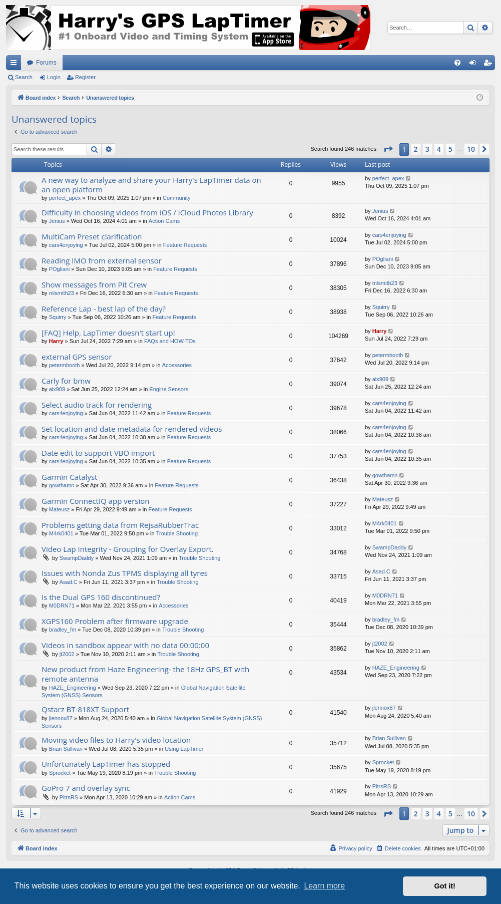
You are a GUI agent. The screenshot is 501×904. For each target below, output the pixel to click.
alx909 (57, 389)
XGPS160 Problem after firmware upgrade (115, 621)
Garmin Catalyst (69, 477)
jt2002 (67, 654)
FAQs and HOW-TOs (170, 341)
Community (177, 198)
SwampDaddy (77, 558)
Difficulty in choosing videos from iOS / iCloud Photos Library (147, 212)
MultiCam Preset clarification (92, 236)
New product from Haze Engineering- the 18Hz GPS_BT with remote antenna (145, 674)
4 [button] (439, 149)
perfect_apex (65, 198)
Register (85, 77)
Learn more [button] (324, 885)
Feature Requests (185, 245)
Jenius (57, 221)
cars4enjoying (66, 245)
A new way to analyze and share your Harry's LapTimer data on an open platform (151, 184)
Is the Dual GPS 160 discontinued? (101, 597)
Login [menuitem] (474, 64)
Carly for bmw (66, 381)
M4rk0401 (61, 533)
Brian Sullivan (66, 749)
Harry (56, 341)
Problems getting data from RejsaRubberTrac (120, 525)
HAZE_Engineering (72, 688)
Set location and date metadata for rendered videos (132, 429)
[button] (387, 149)
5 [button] (450, 149)
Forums (46, 62)
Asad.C (69, 582)
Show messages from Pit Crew (94, 284)
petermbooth (64, 365)
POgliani (59, 269)
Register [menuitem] (489, 64)
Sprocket (60, 773)
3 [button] (427, 149)
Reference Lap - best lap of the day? (104, 309)
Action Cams (164, 221)
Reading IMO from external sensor (102, 260)
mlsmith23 (61, 293)
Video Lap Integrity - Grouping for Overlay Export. (128, 549)
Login (54, 77)
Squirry (58, 317)
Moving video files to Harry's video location (116, 740)
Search (24, 77)
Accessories (177, 365)
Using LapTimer (184, 749)
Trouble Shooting (177, 533)
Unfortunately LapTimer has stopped (106, 764)
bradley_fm (62, 630)
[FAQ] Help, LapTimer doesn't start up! (108, 333)
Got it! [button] (444, 886)
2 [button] (416, 149)
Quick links (15, 64)
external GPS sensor (77, 357)
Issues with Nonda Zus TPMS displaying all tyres (125, 573)
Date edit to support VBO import (98, 453)
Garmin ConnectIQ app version (96, 501)
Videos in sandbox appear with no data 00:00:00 (125, 645)
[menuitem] (457, 62)
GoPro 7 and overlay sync (86, 788)
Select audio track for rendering (97, 405)
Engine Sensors (168, 389)
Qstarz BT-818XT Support (85, 709)
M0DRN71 (62, 605)
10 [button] (471, 149)
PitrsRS (69, 797)
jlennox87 (61, 718)
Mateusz (59, 509)
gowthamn (62, 485)
